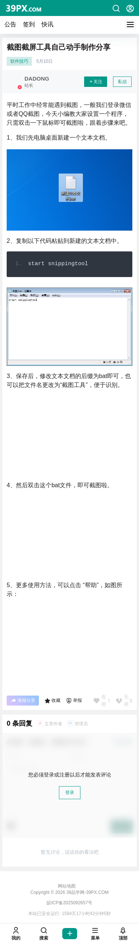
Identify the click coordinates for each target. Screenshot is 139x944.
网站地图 (67, 886)
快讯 (47, 24)
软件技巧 (19, 61)
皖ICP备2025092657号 (69, 902)
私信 (122, 81)
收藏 (52, 701)
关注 (95, 81)
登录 (69, 792)
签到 (29, 24)
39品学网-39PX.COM (87, 892)
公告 (10, 24)
